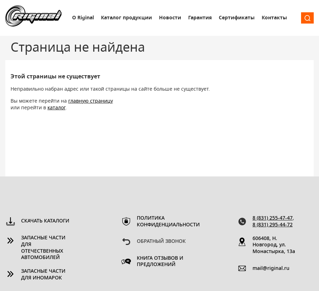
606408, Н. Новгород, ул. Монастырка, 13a (274, 245)
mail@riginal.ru (271, 268)
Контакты (274, 17)
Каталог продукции (126, 17)
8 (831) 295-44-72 (273, 224)
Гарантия (200, 17)
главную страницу (90, 101)
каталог (56, 107)
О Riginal (83, 17)
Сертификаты (237, 17)
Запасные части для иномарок (43, 274)
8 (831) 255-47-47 (273, 218)
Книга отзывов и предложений (160, 261)
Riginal (33, 18)
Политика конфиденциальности (162, 221)
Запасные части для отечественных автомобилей (43, 247)
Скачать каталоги (45, 221)
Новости (170, 17)
